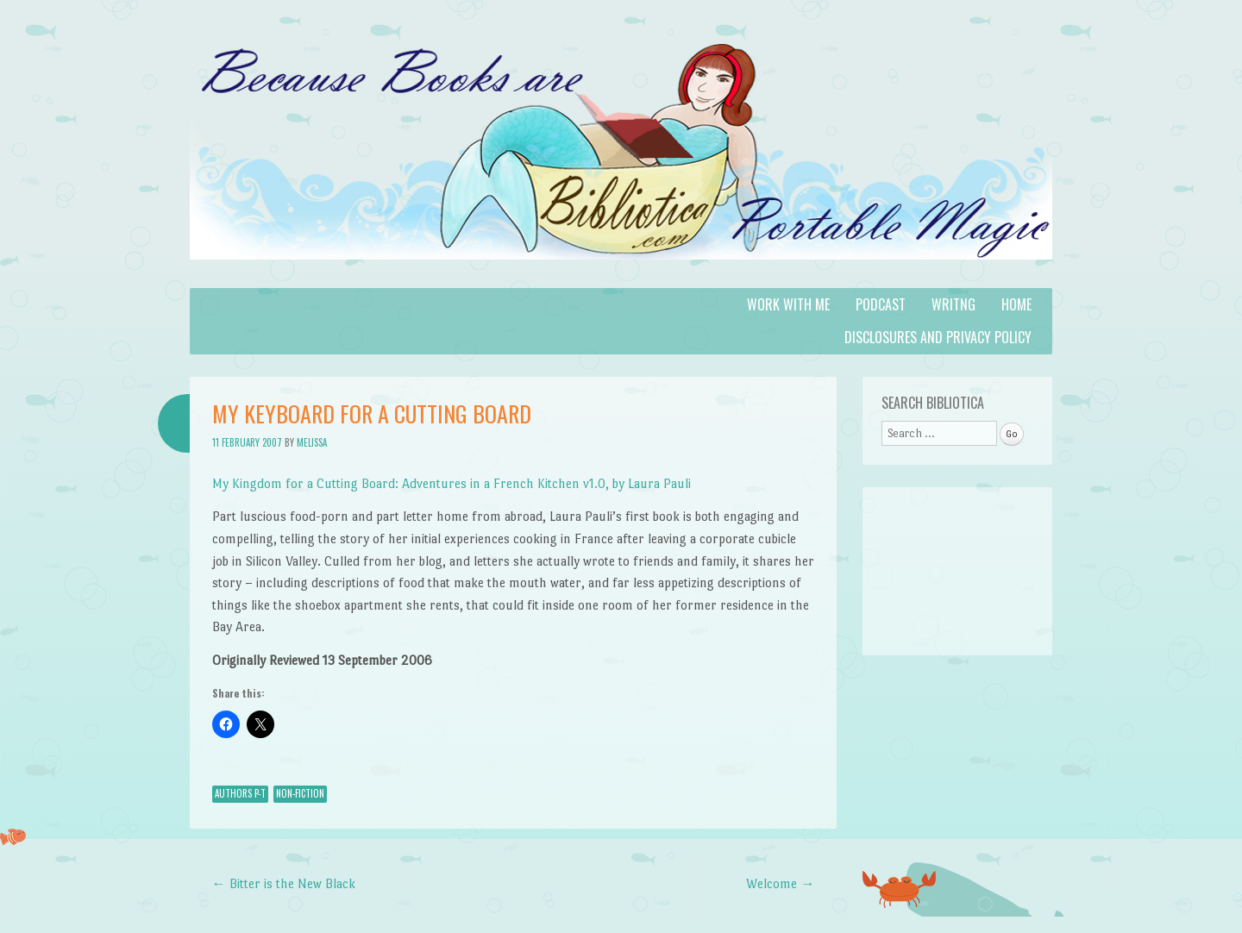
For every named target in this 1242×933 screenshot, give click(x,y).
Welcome (780, 883)
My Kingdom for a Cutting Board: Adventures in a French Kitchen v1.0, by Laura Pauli (451, 483)
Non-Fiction (300, 793)
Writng (953, 304)
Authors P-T (240, 793)
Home (1016, 304)
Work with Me (788, 304)
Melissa (312, 442)
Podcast (881, 304)
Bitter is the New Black (283, 883)
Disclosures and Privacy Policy (938, 337)
